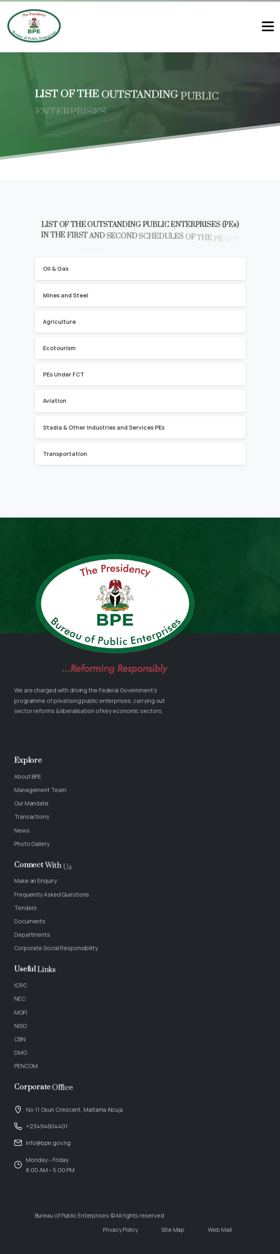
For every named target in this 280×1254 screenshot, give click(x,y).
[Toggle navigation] (268, 26)
